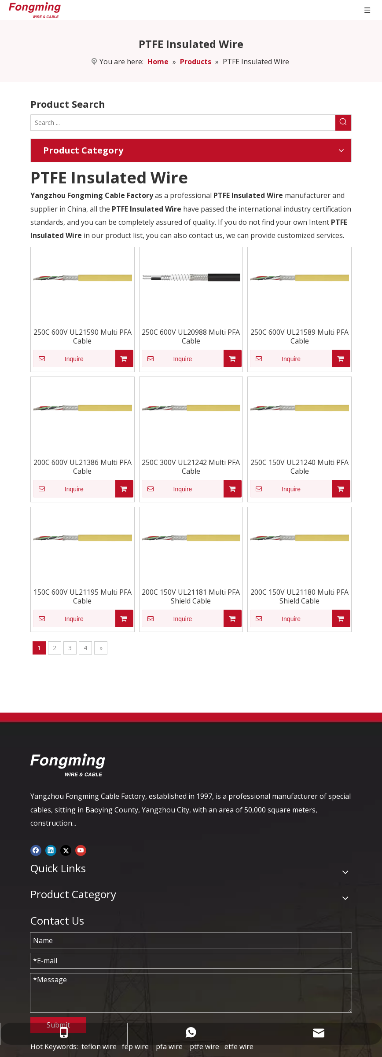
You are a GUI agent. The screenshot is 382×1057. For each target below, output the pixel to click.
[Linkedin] (50, 849)
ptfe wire (204, 1046)
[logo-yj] (67, 764)
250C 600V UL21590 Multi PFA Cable (82, 336)
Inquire (58, 358)
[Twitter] (65, 849)
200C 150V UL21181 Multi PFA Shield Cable (191, 596)
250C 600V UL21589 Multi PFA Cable (299, 336)
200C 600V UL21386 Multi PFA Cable (82, 466)
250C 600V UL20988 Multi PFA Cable (191, 336)
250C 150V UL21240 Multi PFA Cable (299, 466)
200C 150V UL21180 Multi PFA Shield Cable (299, 596)
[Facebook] (35, 849)
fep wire (135, 1046)
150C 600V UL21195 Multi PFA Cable (82, 596)
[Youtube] (80, 849)
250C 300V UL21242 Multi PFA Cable (191, 466)
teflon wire (99, 1046)
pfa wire (169, 1046)
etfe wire (238, 1046)
